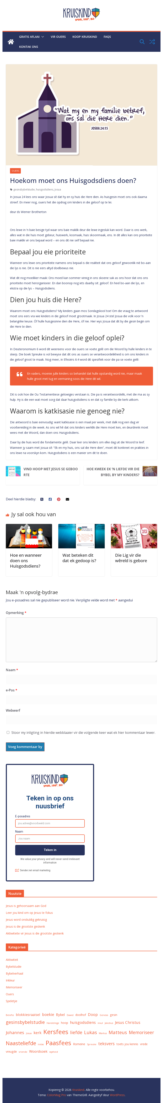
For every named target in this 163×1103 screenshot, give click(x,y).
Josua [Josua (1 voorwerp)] (29, 1033)
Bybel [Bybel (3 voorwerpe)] (60, 1014)
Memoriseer (14, 987)
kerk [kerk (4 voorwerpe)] (37, 1032)
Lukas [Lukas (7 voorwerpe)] (90, 1032)
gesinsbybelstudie (24, 189)
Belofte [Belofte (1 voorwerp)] (10, 1015)
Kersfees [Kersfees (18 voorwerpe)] (55, 1032)
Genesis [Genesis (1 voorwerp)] (104, 1015)
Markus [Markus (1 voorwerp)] (103, 1033)
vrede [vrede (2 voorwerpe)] (144, 1044)
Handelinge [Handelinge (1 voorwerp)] (53, 1023)
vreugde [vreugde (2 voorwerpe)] (11, 1052)
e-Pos (11, 690)
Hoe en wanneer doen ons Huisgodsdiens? (26, 560)
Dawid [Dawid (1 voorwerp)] (70, 1015)
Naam (12, 670)
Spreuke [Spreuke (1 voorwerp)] (91, 1044)
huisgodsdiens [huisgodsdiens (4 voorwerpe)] (83, 1022)
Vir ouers (58, 37)
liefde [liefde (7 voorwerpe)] (76, 1032)
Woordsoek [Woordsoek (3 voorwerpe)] (38, 1051)
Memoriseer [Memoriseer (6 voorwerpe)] (141, 1032)
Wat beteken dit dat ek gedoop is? (79, 557)
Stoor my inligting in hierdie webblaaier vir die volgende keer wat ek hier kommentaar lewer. (83, 732)
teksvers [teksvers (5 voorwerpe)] (106, 1043)
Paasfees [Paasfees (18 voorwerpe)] (58, 1043)
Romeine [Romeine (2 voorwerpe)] (79, 1044)
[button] (42, 37)
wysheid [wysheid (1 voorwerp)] (53, 1051)
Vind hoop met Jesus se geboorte (51, 472)
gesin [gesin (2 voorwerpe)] (113, 1015)
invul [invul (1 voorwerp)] (100, 1023)
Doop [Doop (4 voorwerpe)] (93, 1014)
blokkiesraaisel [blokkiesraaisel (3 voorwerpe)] (28, 1014)
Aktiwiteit (12, 960)
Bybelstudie (13, 967)
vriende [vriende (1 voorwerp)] (23, 1051)
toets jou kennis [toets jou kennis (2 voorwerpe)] (127, 1044)
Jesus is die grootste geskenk (25, 926)
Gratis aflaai (29, 37)
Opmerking (16, 612)
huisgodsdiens (44, 189)
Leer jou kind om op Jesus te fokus (29, 913)
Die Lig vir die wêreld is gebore (131, 557)
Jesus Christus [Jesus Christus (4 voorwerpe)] (127, 1022)
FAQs (107, 37)
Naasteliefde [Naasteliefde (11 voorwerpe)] (21, 1043)
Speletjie (11, 1001)
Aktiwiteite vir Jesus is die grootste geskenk (35, 933)
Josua (58, 189)
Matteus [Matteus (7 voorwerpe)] (118, 1032)
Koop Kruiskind (84, 37)
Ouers (15, 170)
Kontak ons (28, 47)
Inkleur (10, 980)
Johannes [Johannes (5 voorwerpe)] (15, 1032)
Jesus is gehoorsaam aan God (26, 906)
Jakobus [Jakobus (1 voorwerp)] (109, 1023)
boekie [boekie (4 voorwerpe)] (48, 1014)
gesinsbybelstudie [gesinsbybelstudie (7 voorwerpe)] (25, 1022)
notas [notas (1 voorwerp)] (41, 1044)
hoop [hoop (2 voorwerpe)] (64, 1023)
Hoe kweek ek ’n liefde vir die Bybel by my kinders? (113, 472)
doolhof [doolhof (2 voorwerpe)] (80, 1015)
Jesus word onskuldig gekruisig (26, 920)
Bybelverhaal (14, 973)
